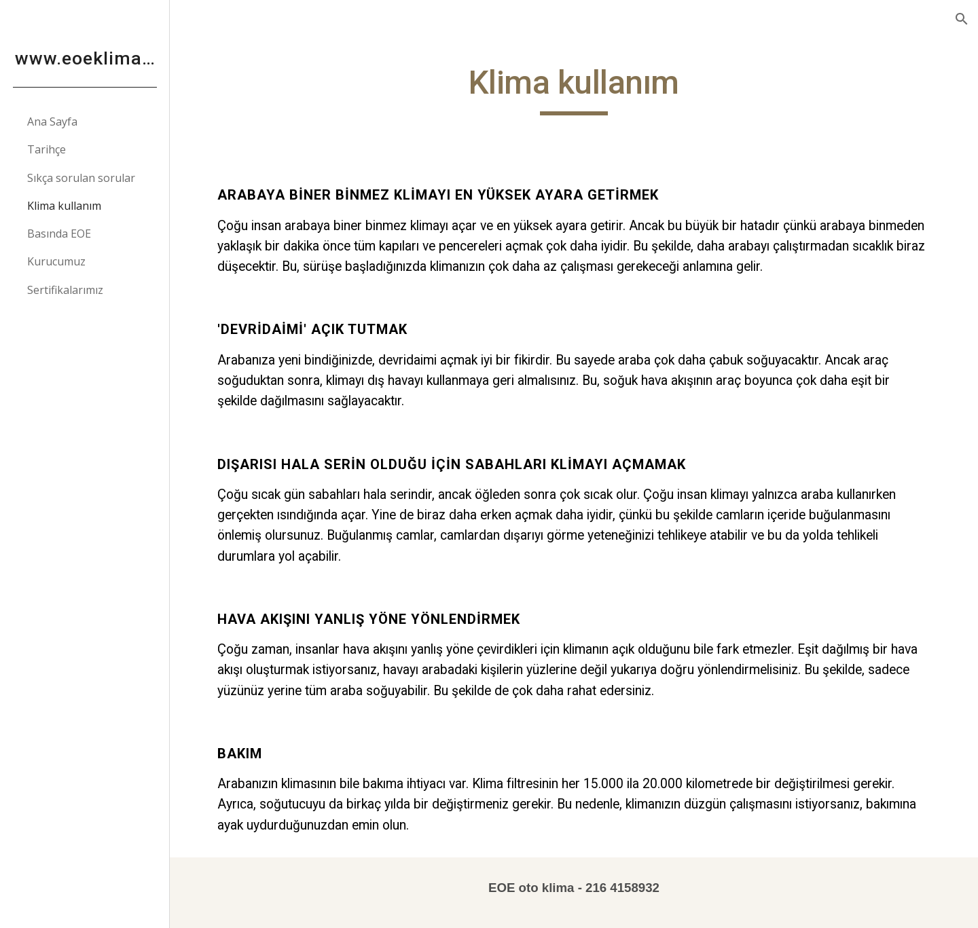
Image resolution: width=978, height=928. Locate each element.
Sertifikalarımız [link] (65, 289)
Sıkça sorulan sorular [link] (81, 177)
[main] (574, 89)
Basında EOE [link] (59, 233)
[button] (961, 19)
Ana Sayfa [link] (52, 121)
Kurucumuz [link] (56, 261)
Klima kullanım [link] (64, 205)
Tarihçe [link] (46, 149)
